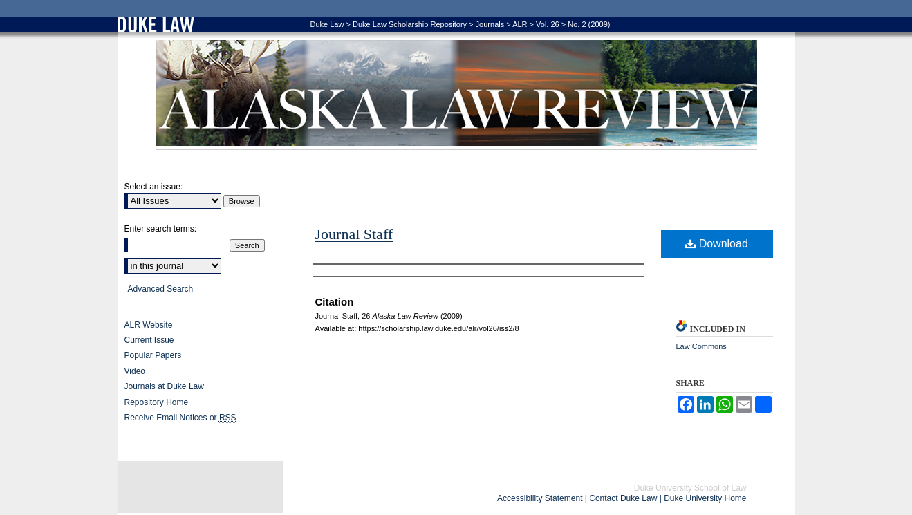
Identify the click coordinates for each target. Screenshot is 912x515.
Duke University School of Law (690, 488)
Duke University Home (705, 498)
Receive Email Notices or (180, 418)
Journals (490, 24)
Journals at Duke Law (164, 386)
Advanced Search (161, 289)
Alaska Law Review (456, 95)
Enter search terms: (160, 229)
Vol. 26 (547, 24)
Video (134, 371)
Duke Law (327, 24)
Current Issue (149, 340)
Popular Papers (153, 355)
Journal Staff (354, 234)
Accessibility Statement (539, 498)
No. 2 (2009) (589, 24)
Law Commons (701, 346)
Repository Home (156, 402)
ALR (519, 24)
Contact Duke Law (623, 498)
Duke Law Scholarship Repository (410, 24)
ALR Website (148, 325)
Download (716, 244)
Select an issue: (153, 186)
